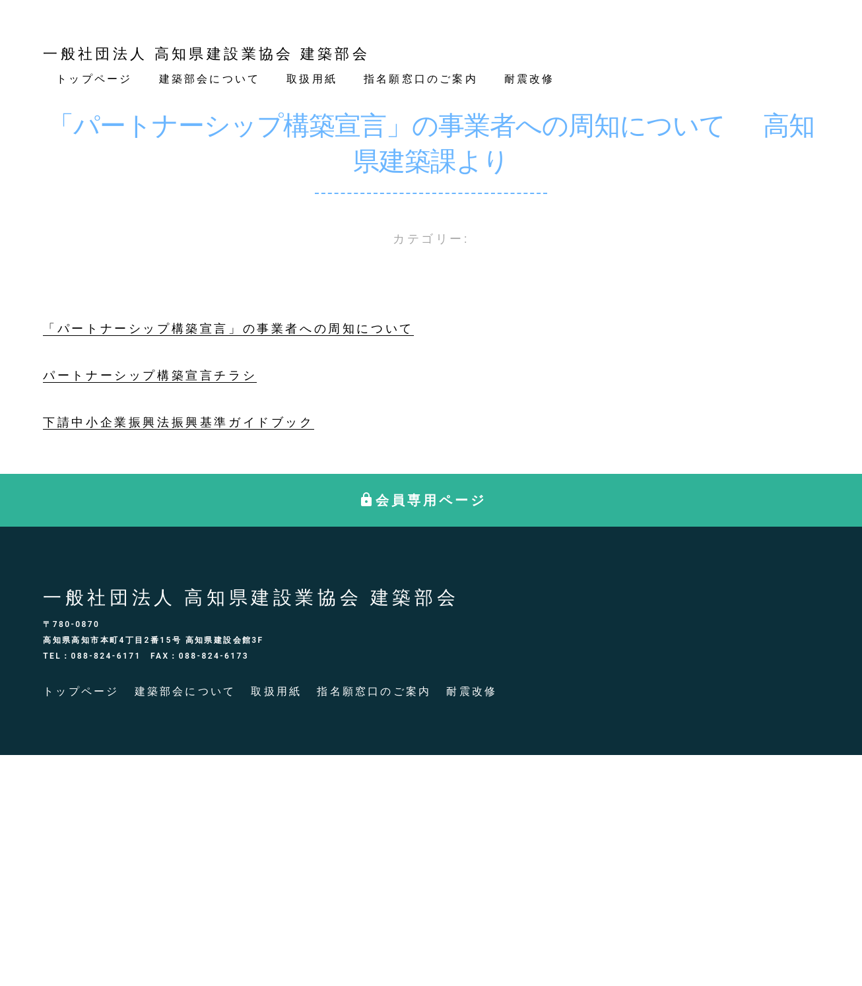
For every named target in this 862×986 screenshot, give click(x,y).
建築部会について (210, 79)
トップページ (94, 79)
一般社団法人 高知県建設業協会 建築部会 (206, 54)
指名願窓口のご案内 (421, 79)
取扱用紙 (311, 79)
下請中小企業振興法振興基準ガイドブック (178, 422)
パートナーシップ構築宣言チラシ (150, 375)
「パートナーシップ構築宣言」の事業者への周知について (228, 328)
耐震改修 (529, 79)
